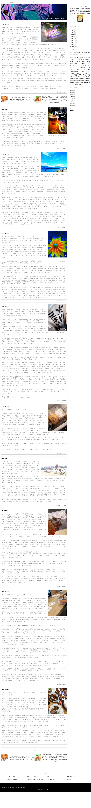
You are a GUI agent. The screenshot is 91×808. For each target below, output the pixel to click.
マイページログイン (72, 776)
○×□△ (33, 7)
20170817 (5, 109)
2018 (71, 92)
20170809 (5, 689)
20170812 (5, 458)
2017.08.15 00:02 (61, 400)
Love (57, 18)
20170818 (5, 24)
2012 (71, 103)
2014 (71, 100)
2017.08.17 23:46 (61, 148)
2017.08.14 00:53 (61, 453)
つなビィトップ (11, 776)
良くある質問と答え (12, 779)
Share (63, 18)
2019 (71, 90)
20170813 (5, 406)
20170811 (5, 511)
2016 (71, 96)
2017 (71, 94)
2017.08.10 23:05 (61, 684)
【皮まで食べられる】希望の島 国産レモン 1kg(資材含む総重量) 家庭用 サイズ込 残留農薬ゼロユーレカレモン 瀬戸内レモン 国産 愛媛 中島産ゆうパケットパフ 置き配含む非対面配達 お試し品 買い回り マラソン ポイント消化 (80, 10)
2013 (71, 102)
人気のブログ (50, 776)
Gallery (49, 18)
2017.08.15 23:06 (61, 301)
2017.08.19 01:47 (61, 92)
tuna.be (45, 773)
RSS (72, 111)
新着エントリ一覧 (31, 776)
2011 (71, 105)
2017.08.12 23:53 (61, 505)
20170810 (5, 592)
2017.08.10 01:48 (61, 746)
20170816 (5, 154)
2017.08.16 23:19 (61, 227)
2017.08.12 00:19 (61, 586)
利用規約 (41, 779)
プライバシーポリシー (32, 779)
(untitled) (72, 29)
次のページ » (34, 750)
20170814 (5, 306)
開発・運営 (69, 779)
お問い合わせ (50, 779)
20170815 (5, 233)
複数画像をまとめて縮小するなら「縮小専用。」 (14, 787)
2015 (71, 98)
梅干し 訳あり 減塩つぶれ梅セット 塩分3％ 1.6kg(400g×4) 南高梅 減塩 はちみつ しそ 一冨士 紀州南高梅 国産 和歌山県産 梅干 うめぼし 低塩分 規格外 (21, 99)
